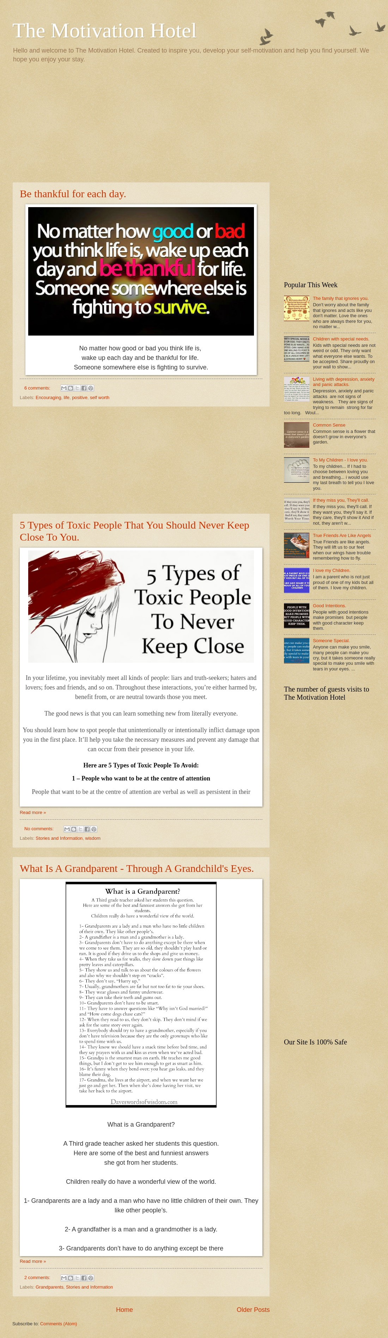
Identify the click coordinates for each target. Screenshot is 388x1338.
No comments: (39, 828)
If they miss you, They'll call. (341, 500)
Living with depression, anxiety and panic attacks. (344, 381)
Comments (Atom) (58, 1323)
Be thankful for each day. (73, 193)
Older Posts (253, 1309)
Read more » (33, 812)
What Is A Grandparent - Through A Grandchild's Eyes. (137, 868)
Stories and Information (59, 838)
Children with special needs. (341, 339)
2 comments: (37, 1277)
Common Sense (329, 425)
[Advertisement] (194, 122)
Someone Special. (331, 640)
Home (124, 1309)
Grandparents (49, 1287)
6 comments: (37, 388)
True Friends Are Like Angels (342, 535)
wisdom (93, 838)
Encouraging (48, 397)
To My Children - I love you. (340, 460)
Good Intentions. (329, 605)
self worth (99, 397)
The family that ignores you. (341, 298)
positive (79, 397)
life (66, 397)
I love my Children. (332, 570)
